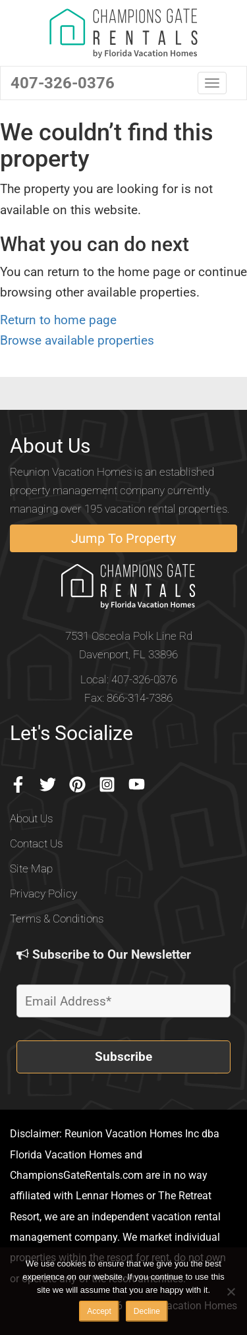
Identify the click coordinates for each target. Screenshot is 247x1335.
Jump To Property (123, 538)
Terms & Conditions (56, 918)
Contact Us (36, 843)
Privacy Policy (43, 893)
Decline (147, 1311)
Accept (99, 1311)
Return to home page (58, 319)
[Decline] (230, 1291)
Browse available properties (77, 340)
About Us (31, 818)
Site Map (31, 868)
